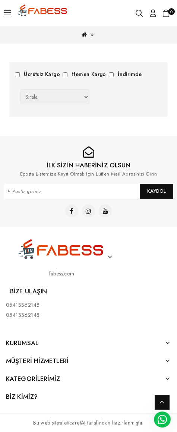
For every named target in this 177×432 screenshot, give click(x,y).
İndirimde (130, 74)
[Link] (43, 8)
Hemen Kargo (89, 74)
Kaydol (156, 191)
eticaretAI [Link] (75, 422)
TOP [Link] (162, 402)
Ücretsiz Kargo (42, 74)
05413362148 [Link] (22, 305)
